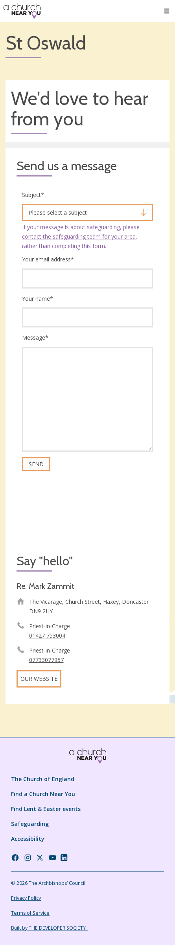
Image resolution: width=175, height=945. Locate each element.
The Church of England (42, 779)
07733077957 (46, 660)
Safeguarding (30, 823)
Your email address (48, 259)
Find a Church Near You (43, 794)
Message (35, 337)
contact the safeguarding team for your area (79, 236)
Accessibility (27, 838)
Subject (33, 195)
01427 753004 (47, 635)
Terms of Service (30, 913)
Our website (38, 678)
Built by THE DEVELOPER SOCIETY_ (49, 928)
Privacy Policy (26, 898)
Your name (37, 298)
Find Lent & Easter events (46, 809)
